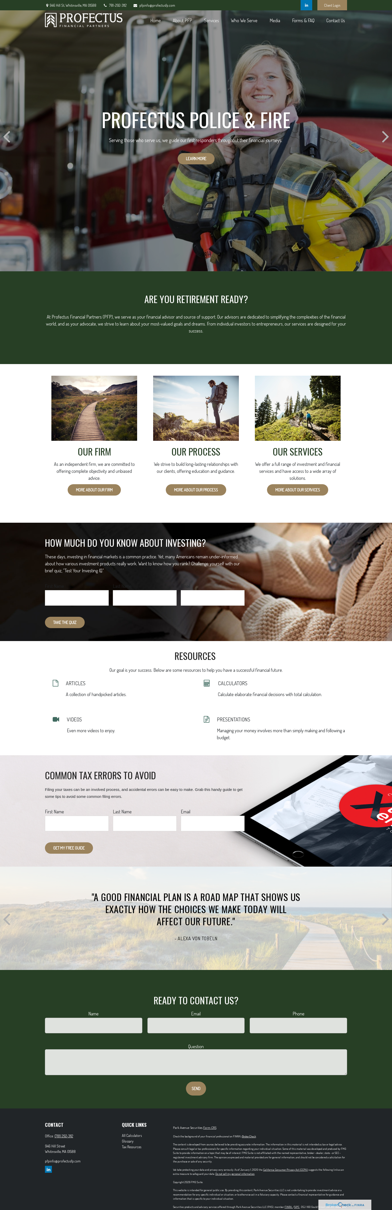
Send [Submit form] (196, 1088)
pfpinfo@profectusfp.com (154, 5)
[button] (155, 20)
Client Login (332, 5)
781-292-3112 (115, 5)
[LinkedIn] (306, 5)
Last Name (122, 586)
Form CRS (209, 1128)
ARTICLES (75, 683)
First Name (54, 586)
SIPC (297, 1207)
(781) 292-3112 (63, 1136)
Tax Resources (131, 1147)
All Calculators (132, 1135)
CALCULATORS (232, 683)
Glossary (128, 1141)
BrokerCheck (249, 1136)
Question (196, 1046)
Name (93, 1013)
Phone (298, 1013)
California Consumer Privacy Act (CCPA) (285, 1170)
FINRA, (289, 1207)
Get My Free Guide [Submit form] (69, 848)
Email (185, 586)
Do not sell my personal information (235, 1174)
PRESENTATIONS (233, 719)
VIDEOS (74, 719)
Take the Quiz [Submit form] (64, 622)
